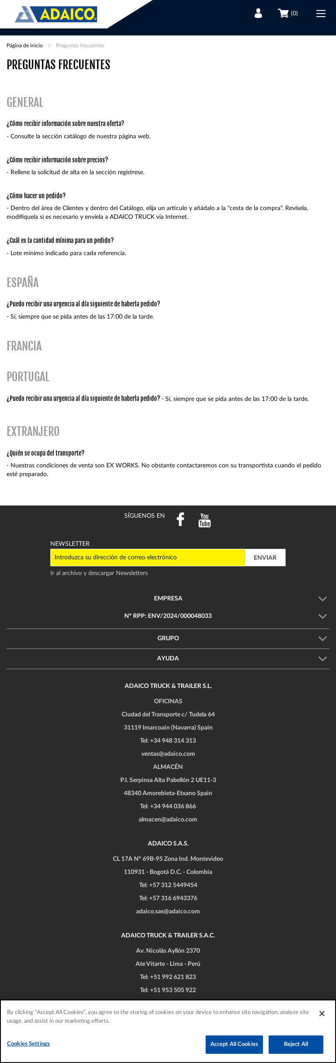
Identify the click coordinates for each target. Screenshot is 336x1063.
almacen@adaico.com (168, 820)
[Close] (322, 1013)
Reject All (296, 1044)
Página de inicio (25, 45)
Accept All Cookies (234, 1044)
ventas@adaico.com (168, 754)
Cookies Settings (28, 1044)
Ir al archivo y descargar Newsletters (99, 573)
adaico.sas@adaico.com (168, 912)
